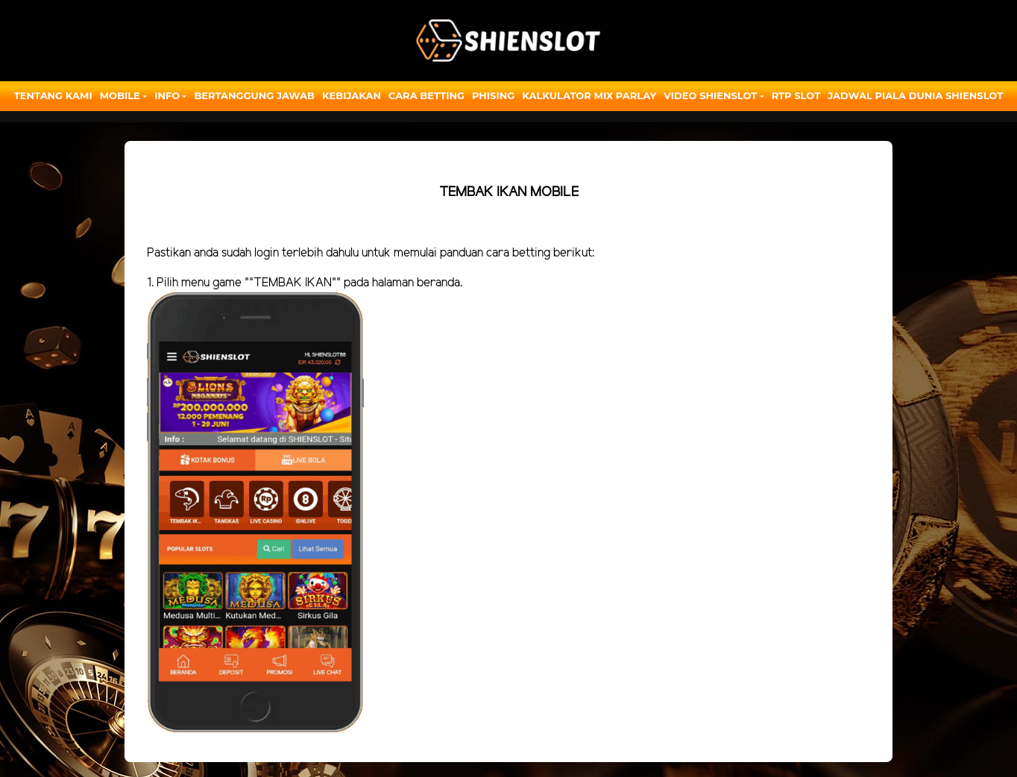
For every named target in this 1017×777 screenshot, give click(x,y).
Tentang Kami (53, 95)
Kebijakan (351, 95)
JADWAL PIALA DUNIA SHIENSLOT (915, 95)
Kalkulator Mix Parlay (589, 95)
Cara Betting (426, 95)
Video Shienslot (710, 95)
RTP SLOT (796, 95)
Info (167, 95)
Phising (493, 95)
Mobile (120, 95)
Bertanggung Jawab (254, 95)
